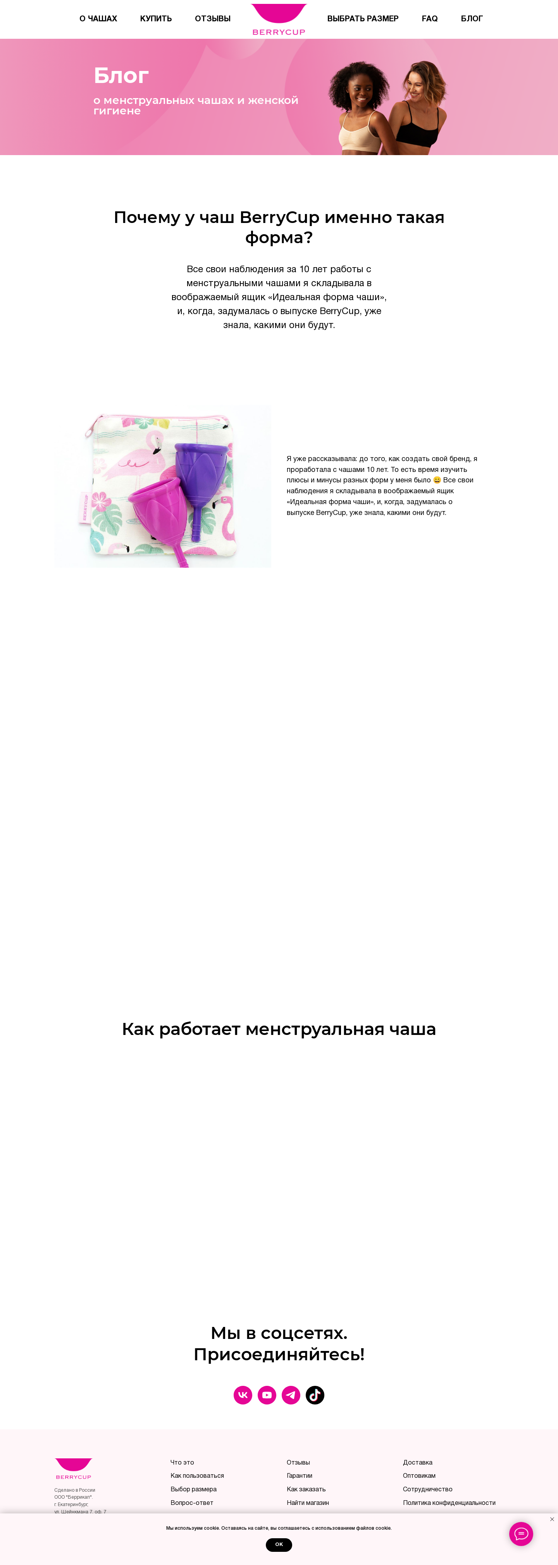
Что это (182, 1463)
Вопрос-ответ (192, 1503)
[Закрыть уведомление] (552, 1519)
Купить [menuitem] (156, 19)
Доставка (417, 1463)
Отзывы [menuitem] (213, 19)
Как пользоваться (197, 1476)
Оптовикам (419, 1476)
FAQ (430, 19)
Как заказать (306, 1489)
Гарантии (299, 1476)
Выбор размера (193, 1489)
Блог (472, 19)
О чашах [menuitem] (98, 19)
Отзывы (298, 1463)
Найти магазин (308, 1503)
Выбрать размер (363, 19)
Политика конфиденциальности (449, 1503)
